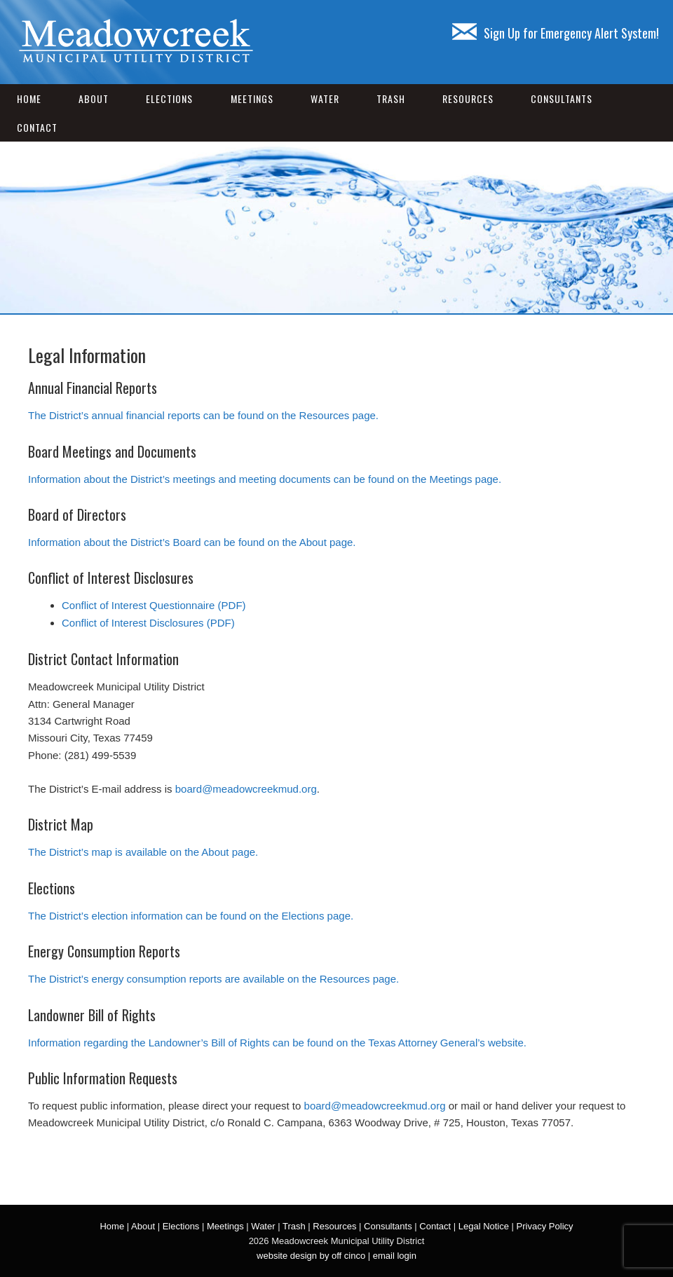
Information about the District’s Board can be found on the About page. (192, 542)
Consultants (561, 98)
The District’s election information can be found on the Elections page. (190, 916)
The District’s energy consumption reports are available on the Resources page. (213, 979)
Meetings (252, 98)
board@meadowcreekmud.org (246, 789)
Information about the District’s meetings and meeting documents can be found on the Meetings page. (264, 479)
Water (325, 98)
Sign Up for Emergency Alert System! (555, 33)
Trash (390, 98)
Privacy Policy (545, 1226)
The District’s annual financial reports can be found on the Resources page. (203, 415)
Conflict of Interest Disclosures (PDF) (148, 623)
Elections (169, 98)
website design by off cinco (311, 1255)
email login (394, 1255)
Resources (468, 98)
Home (29, 98)
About (94, 98)
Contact (37, 127)
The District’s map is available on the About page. (143, 852)
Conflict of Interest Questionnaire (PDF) (154, 605)
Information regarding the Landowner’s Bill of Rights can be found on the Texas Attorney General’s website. (277, 1043)
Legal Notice (483, 1226)
